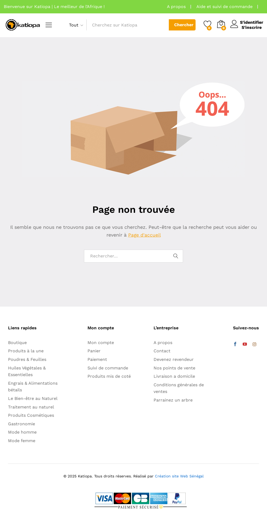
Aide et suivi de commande (224, 6)
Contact (162, 350)
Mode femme (21, 440)
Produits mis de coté (109, 376)
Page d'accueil (144, 235)
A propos (176, 6)
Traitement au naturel (31, 407)
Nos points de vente (174, 367)
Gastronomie (21, 423)
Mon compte (100, 342)
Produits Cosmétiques (31, 415)
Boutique (17, 342)
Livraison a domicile (174, 376)
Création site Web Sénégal (179, 476)
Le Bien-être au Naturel (33, 398)
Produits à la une (26, 350)
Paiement (97, 359)
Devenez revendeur (174, 359)
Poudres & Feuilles (27, 359)
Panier (94, 350)
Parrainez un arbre (173, 400)
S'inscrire (250, 27)
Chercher (182, 24)
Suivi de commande (107, 367)
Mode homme (22, 432)
